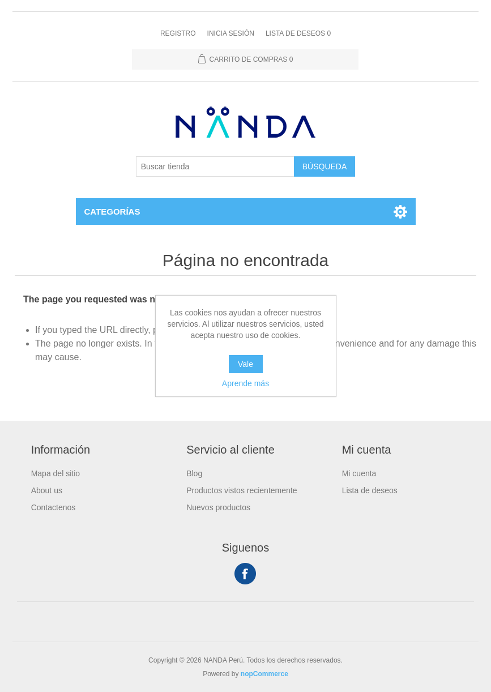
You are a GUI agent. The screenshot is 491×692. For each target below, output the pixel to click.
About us (46, 490)
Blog (194, 473)
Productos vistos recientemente (241, 490)
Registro (178, 33)
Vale (245, 364)
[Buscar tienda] (215, 166)
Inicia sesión (230, 33)
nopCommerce (264, 674)
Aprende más (245, 383)
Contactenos (53, 507)
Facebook (245, 573)
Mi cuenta (359, 473)
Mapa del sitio (55, 473)
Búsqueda (324, 166)
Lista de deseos (370, 490)
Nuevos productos (218, 507)
